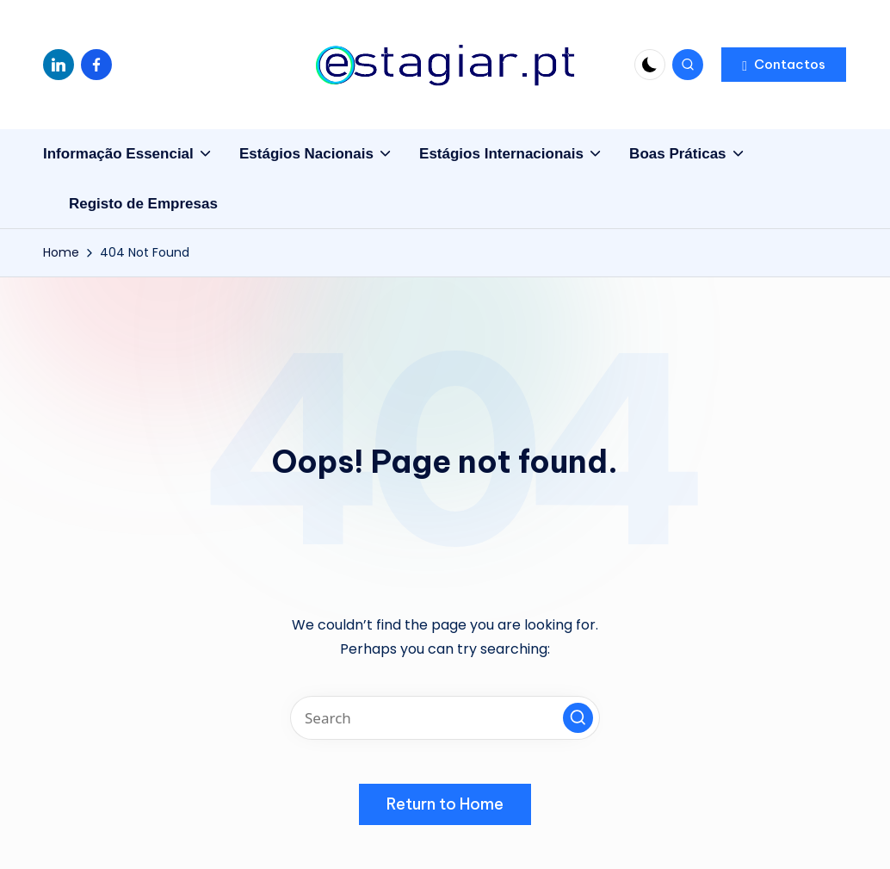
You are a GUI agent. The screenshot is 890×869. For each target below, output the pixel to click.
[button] (783, 65)
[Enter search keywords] (445, 718)
